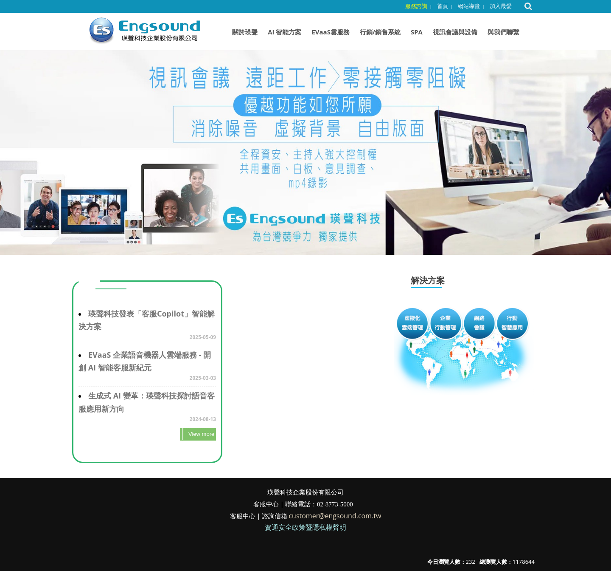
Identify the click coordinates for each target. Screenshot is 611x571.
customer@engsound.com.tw (335, 515)
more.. (198, 434)
